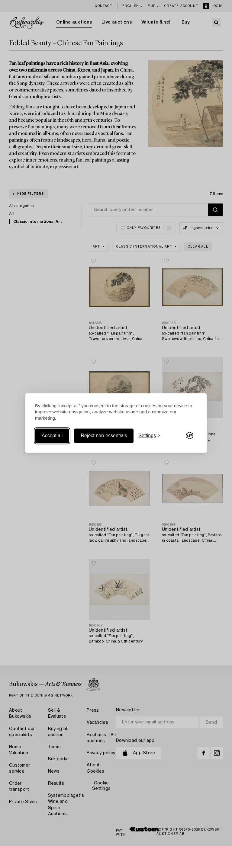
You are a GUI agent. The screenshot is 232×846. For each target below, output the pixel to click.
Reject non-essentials (104, 435)
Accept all (52, 435)
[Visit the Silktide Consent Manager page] (189, 435)
